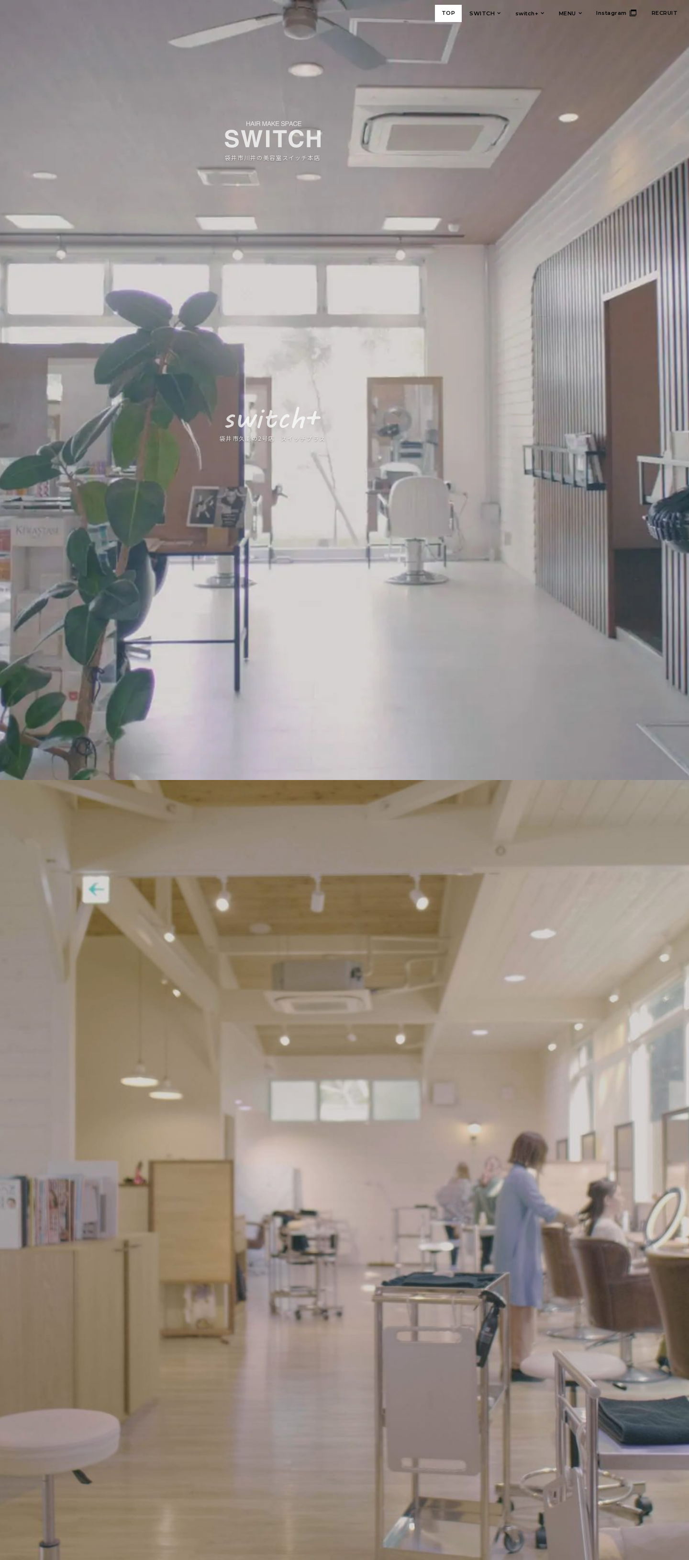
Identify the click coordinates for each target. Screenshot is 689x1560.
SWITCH (482, 13)
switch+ (527, 13)
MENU (567, 13)
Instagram (611, 13)
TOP (449, 13)
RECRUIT (665, 13)
